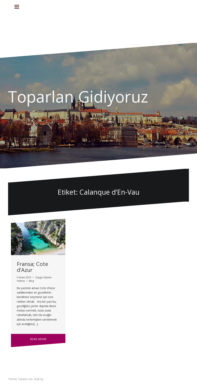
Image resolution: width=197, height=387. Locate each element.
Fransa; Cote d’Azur (32, 266)
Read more (38, 339)
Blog (31, 281)
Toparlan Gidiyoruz (78, 96)
